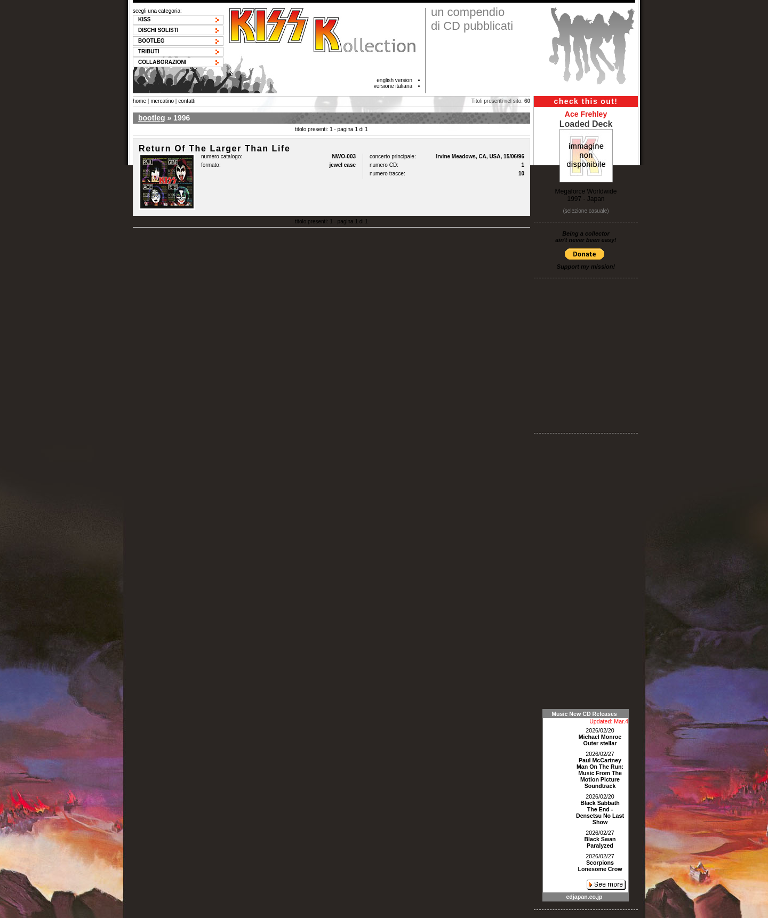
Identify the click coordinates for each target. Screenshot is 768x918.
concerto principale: (393, 156)
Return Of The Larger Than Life (214, 148)
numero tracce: (387, 173)
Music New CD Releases (584, 714)
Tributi (148, 51)
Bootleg (151, 41)
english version (394, 80)
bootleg (151, 118)
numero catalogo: (221, 156)
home (139, 101)
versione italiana (393, 86)
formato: (211, 165)
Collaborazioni (162, 62)
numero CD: (384, 165)
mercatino (162, 101)
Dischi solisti (158, 30)
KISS (144, 19)
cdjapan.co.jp (584, 896)
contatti (186, 101)
